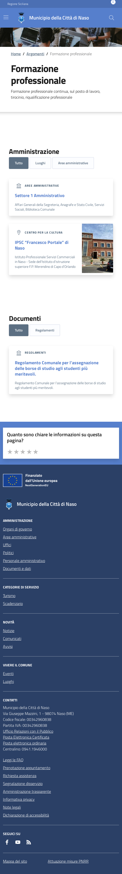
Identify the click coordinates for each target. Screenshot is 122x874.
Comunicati (12, 638)
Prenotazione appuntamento (26, 768)
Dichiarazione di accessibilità (26, 815)
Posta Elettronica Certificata (26, 737)
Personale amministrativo (24, 561)
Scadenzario (13, 603)
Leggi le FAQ (13, 760)
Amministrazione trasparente (27, 791)
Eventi (8, 673)
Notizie (8, 631)
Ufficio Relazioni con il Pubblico (28, 731)
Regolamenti (44, 330)
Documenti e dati (17, 568)
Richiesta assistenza (19, 776)
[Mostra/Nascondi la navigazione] (6, 17)
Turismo (9, 596)
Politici (8, 553)
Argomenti (35, 54)
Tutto (19, 162)
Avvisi (8, 646)
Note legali (12, 807)
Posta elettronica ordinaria (24, 743)
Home (16, 54)
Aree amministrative (73, 162)
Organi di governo (17, 529)
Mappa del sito (15, 861)
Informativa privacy (19, 799)
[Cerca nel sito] (112, 18)
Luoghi (40, 162)
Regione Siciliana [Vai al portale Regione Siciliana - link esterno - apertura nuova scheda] (17, 4)
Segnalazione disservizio (23, 783)
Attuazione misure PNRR (68, 861)
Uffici (7, 545)
